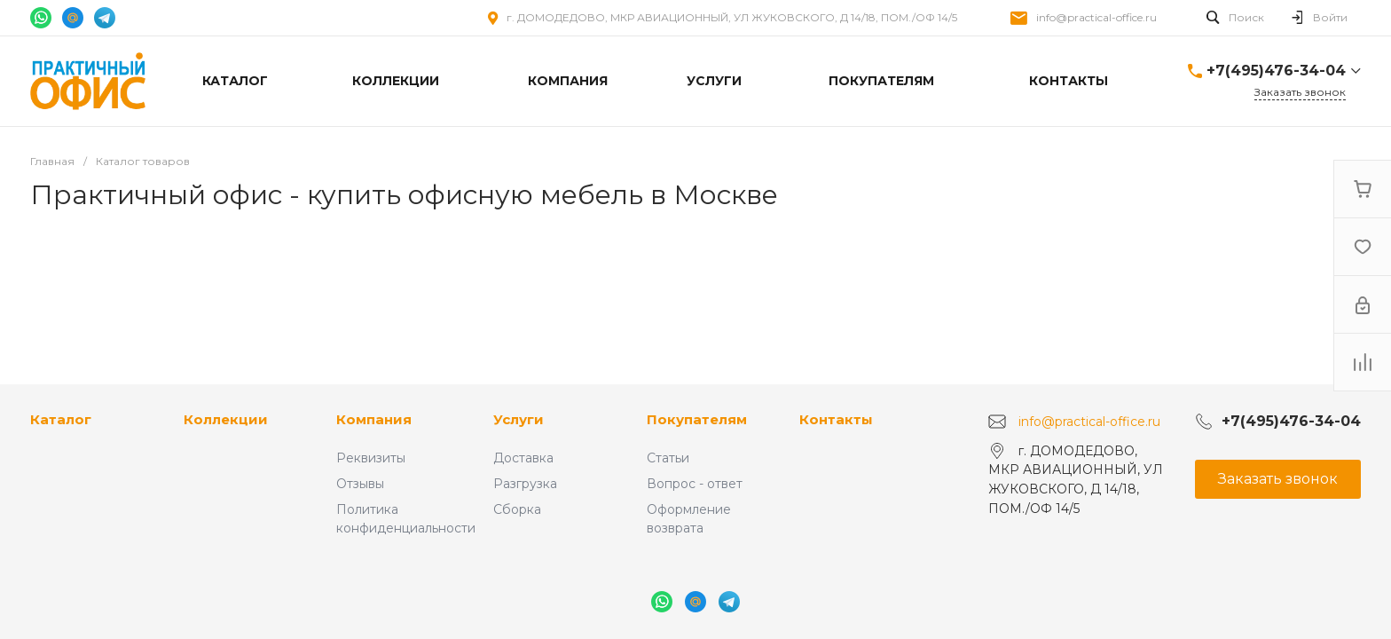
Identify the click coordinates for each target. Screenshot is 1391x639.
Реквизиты (370, 458)
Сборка (517, 509)
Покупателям (697, 419)
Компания (374, 419)
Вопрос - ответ (695, 484)
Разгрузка (525, 484)
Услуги (518, 419)
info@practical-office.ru (1096, 17)
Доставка (523, 458)
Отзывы (360, 484)
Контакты (836, 419)
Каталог (60, 419)
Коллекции (226, 419)
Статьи (668, 458)
